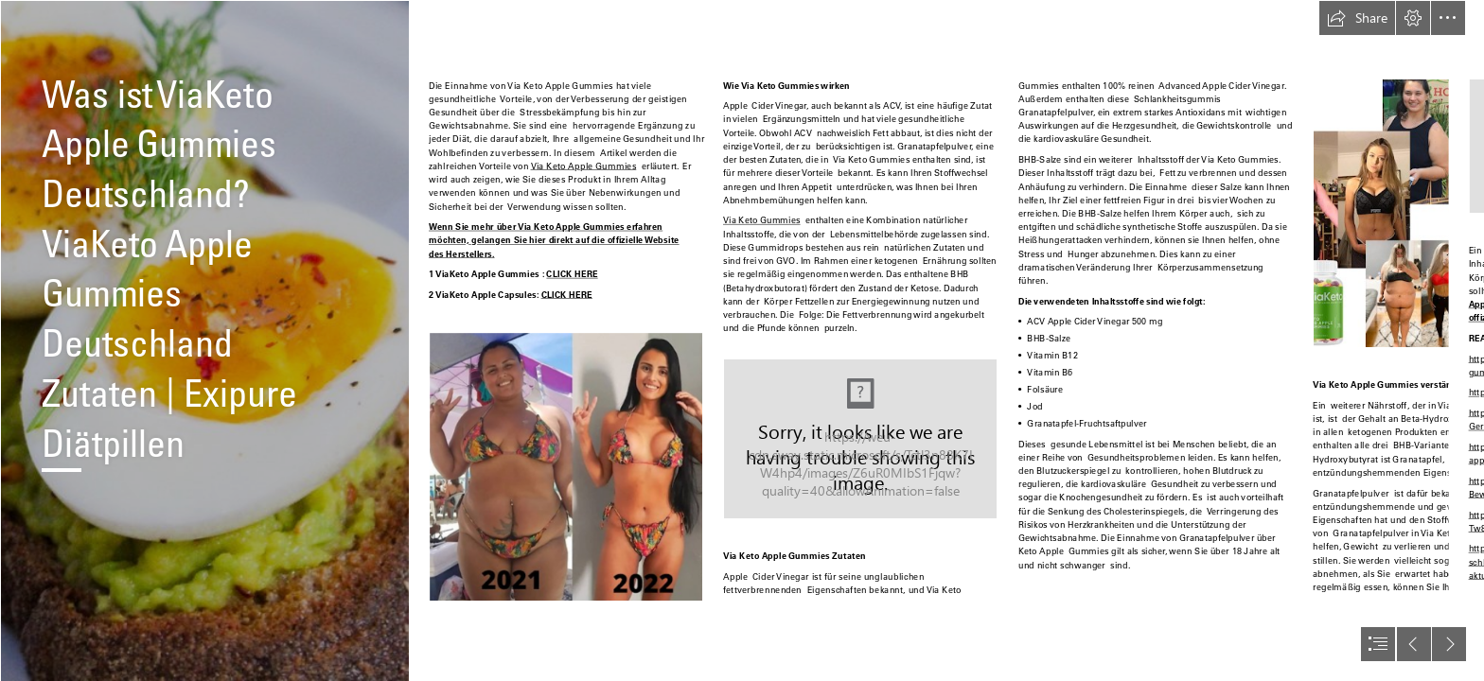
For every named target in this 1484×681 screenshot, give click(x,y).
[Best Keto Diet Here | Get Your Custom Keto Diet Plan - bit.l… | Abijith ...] (204, 340)
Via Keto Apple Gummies (583, 165)
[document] (742, 340)
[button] (1357, 18)
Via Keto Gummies (762, 219)
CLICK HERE (571, 273)
